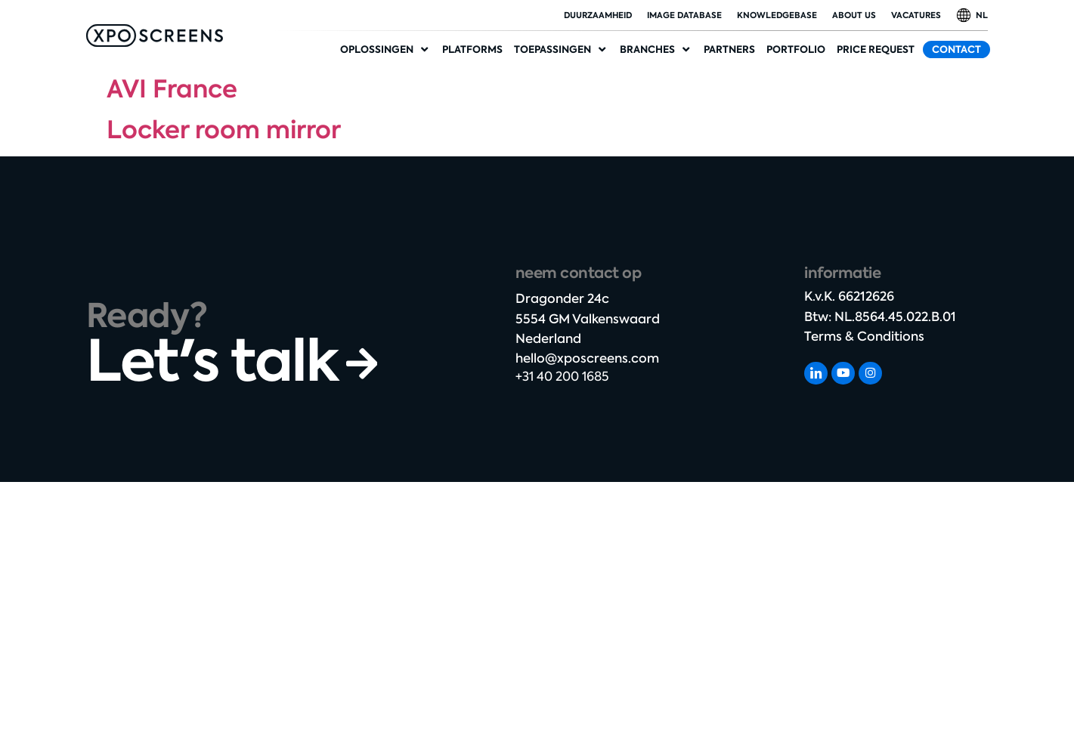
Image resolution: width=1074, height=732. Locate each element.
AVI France (172, 89)
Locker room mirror (224, 130)
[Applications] (561, 50)
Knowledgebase (777, 15)
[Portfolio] (795, 50)
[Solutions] (385, 50)
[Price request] (876, 50)
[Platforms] (472, 50)
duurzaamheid (598, 15)
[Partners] (729, 50)
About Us (854, 15)
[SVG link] (154, 35)
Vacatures (916, 15)
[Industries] (656, 50)
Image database (684, 15)
